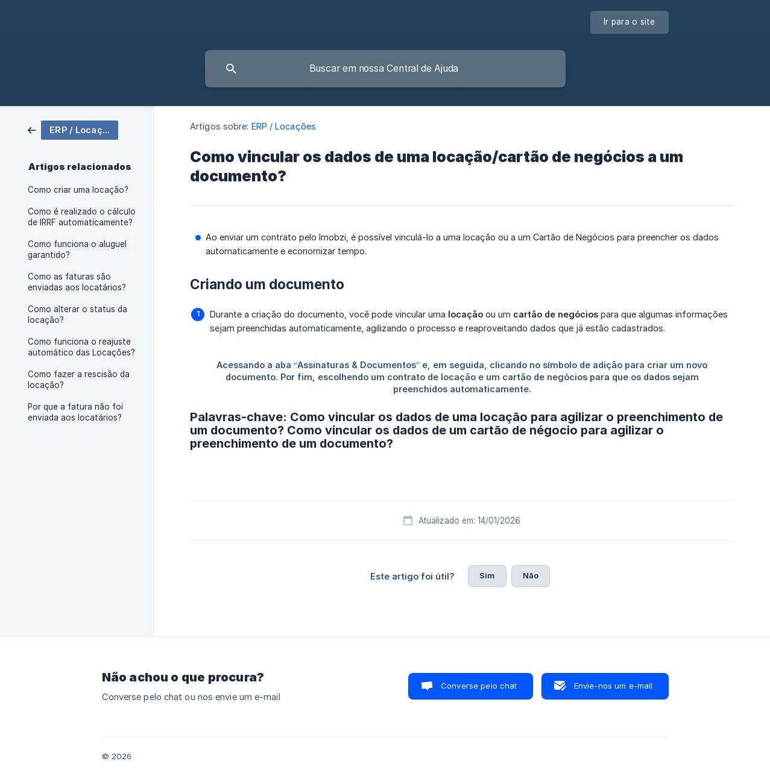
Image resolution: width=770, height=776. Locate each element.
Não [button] (530, 575)
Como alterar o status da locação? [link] (77, 314)
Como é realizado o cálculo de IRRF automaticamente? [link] (82, 217)
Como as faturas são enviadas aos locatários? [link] (77, 282)
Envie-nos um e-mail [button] (613, 685)
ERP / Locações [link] (283, 126)
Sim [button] (486, 575)
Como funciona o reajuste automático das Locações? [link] (81, 347)
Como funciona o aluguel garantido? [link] (77, 249)
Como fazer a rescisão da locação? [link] (79, 379)
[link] (73, 129)
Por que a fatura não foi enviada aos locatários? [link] (75, 412)
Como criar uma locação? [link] (78, 190)
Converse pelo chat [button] (479, 685)
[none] (629, 22)
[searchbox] (385, 68)
